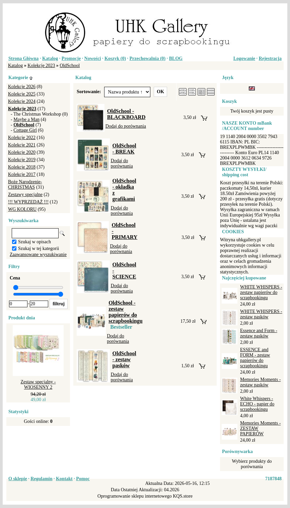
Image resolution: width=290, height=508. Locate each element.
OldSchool (70, 65)
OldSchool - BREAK (124, 148)
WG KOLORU (22, 209)
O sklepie (17, 478)
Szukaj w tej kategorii (38, 248)
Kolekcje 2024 (21, 101)
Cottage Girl (25, 130)
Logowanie (244, 58)
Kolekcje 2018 (21, 167)
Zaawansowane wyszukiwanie (38, 254)
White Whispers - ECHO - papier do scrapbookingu (257, 404)
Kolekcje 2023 (41, 65)
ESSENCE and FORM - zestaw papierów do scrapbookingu (255, 357)
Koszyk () (115, 58)
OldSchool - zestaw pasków (124, 359)
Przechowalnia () (148, 58)
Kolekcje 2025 (21, 94)
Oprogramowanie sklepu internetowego (134, 496)
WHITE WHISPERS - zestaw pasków (261, 314)
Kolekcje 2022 (21, 137)
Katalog (50, 58)
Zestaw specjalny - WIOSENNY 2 (38, 384)
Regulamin (41, 478)
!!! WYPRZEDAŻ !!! (28, 201)
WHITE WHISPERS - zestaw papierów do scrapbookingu (261, 292)
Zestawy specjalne (25, 194)
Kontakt (64, 478)
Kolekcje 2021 (21, 144)
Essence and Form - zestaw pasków (258, 333)
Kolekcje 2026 (21, 86)
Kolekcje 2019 (21, 159)
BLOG (176, 58)
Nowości (92, 58)
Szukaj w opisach (34, 241)
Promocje (71, 58)
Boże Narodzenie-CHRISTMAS (25, 184)
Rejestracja (270, 58)
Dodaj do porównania (125, 126)
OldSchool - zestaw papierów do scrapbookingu (125, 312)
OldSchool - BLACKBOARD (126, 114)
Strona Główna (23, 58)
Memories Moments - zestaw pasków (260, 382)
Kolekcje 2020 (21, 152)
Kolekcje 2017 (21, 174)
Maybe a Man (26, 119)
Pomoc (82, 478)
